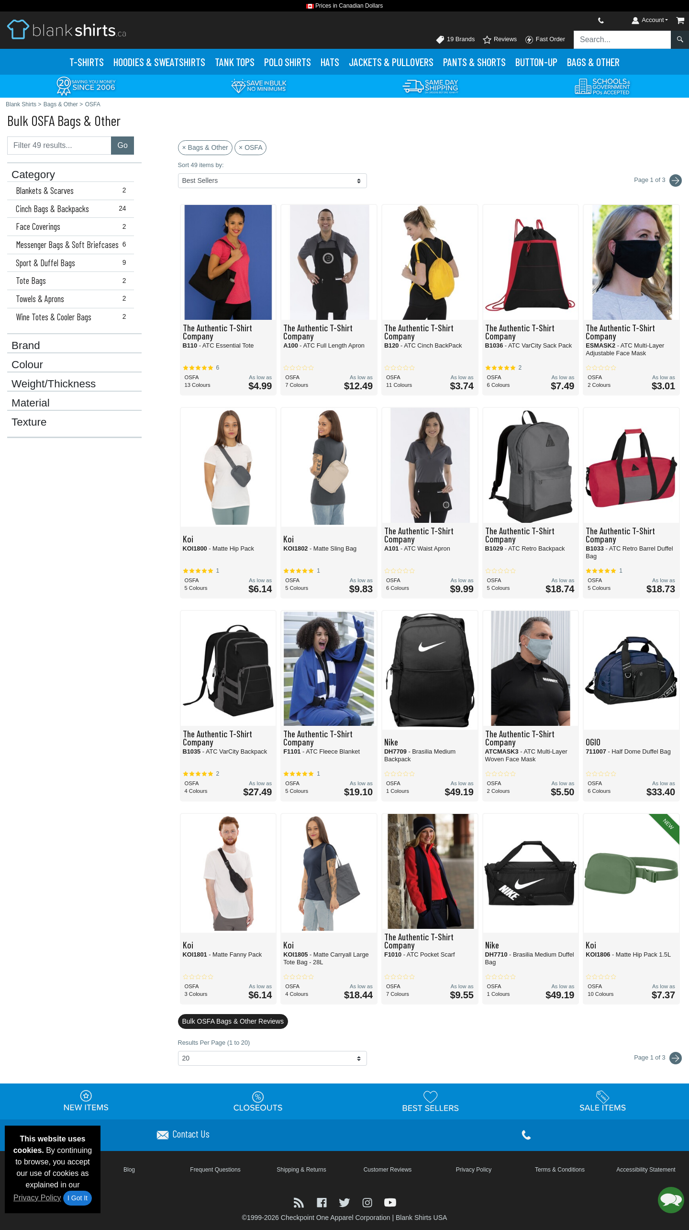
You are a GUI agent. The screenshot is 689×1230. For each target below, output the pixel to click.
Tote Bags (73, 280)
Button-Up (536, 62)
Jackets (391, 62)
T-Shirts (86, 62)
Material (30, 403)
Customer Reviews (388, 1169)
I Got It (77, 1198)
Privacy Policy (37, 1198)
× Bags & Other (205, 147)
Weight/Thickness (53, 384)
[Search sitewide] (622, 40)
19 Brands (455, 40)
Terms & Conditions (560, 1169)
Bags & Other (593, 62)
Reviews (499, 40)
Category (33, 174)
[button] (671, 1200)
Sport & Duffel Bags (73, 263)
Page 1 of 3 (658, 1058)
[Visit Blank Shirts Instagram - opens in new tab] (368, 1201)
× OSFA (250, 147)
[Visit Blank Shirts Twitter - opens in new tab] (345, 1201)
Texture (28, 422)
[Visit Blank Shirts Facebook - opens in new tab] (322, 1201)
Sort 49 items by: (201, 165)
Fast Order (544, 40)
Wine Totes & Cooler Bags (73, 317)
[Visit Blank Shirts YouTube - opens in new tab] (390, 1201)
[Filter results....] (59, 145)
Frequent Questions (215, 1169)
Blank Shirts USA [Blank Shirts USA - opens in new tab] (421, 1217)
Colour (27, 365)
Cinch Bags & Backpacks (73, 208)
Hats (330, 62)
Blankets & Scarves (73, 190)
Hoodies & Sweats (159, 62)
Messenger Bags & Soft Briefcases (73, 244)
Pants (474, 62)
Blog (129, 1169)
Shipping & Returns (301, 1169)
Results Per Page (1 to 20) (214, 1042)
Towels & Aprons (73, 298)
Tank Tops (235, 62)
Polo (287, 62)
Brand (25, 345)
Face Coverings (73, 226)
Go (122, 145)
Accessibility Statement (645, 1169)
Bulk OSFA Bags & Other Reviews (233, 1021)
